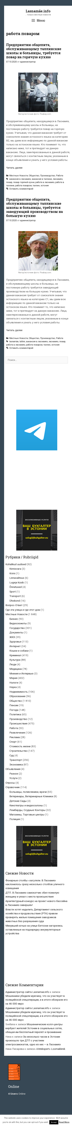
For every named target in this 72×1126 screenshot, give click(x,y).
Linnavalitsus (16, 577)
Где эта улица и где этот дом (22, 609)
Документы (16, 632)
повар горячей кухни (23, 182)
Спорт (13, 741)
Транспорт (15, 759)
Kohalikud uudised (15, 564)
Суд (11, 755)
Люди (12, 664)
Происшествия (18, 723)
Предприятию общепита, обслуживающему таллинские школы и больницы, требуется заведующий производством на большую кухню (34, 207)
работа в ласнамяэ (44, 182)
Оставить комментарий (21, 188)
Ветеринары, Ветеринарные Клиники (31, 796)
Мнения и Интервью (21, 673)
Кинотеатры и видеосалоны (26, 805)
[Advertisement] (36, 386)
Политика (15, 714)
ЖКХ (12, 637)
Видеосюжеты (18, 623)
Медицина (15, 668)
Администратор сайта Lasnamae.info (27, 992)
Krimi (12, 573)
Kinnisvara (15, 568)
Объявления (12, 769)
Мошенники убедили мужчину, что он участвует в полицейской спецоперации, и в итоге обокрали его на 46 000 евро (36, 999)
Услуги (13, 778)
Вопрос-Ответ (13, 605)
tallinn (22, 341)
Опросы (10, 782)
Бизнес (13, 618)
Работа (59, 175)
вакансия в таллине (42, 179)
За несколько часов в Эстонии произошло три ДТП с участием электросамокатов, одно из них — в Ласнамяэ (33, 1040)
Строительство (18, 750)
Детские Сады (18, 801)
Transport (15, 596)
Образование (17, 696)
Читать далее (14, 167)
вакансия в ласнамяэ (20, 179)
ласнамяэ (58, 179)
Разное (13, 773)
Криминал (15, 655)
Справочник (12, 787)
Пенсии (13, 705)
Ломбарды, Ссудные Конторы (27, 810)
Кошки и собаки (19, 650)
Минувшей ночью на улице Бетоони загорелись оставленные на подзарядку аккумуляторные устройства (34, 929)
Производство (47, 175)
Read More (64, 1122)
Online (16, 1093)
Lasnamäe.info (38, 11)
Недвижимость (18, 691)
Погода (13, 709)
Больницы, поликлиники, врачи (28, 791)
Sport (12, 591)
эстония (45, 185)
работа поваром (23, 185)
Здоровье (15, 641)
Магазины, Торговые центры (26, 814)
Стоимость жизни (19, 746)
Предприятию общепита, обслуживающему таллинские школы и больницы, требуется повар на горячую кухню (33, 51)
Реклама (14, 737)
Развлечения (17, 732)
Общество (34, 175)
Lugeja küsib (16, 582)
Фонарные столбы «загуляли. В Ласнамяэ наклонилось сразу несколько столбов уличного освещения (34, 884)
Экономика (16, 764)
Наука (13, 687)
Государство (17, 628)
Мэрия (13, 678)
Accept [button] (54, 1122)
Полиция (14, 819)
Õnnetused (15, 587)
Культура (14, 659)
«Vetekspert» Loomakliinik (50, 1048)
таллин (36, 185)
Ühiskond (14, 600)
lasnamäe (14, 341)
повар (9, 182)
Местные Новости (18, 175)
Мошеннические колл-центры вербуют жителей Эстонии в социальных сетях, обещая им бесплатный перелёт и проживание (34, 1028)
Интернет (15, 646)
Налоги (13, 682)
